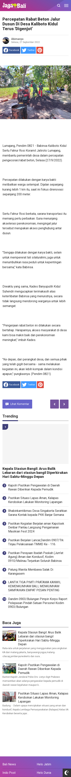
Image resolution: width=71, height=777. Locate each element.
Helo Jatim (44, 764)
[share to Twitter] (28, 50)
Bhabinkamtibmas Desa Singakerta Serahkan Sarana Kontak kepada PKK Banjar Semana (37, 513)
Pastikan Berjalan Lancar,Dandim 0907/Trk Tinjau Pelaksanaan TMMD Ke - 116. (36, 542)
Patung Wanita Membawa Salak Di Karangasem (30, 571)
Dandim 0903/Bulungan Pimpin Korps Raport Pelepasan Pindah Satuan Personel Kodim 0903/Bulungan (37, 603)
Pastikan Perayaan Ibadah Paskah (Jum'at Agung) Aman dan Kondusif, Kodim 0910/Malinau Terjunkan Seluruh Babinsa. (35, 557)
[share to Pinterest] (39, 50)
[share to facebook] (11, 50)
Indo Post (9, 773)
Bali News (9, 764)
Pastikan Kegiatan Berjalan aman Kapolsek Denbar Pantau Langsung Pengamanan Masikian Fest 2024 (36, 527)
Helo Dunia (44, 773)
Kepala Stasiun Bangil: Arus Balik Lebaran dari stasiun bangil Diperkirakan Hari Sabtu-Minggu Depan (35, 473)
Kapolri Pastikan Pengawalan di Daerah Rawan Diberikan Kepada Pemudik (34, 487)
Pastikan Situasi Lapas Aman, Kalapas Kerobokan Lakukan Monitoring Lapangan (35, 500)
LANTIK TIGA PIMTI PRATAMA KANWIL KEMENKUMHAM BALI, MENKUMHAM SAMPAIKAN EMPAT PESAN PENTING (34, 586)
